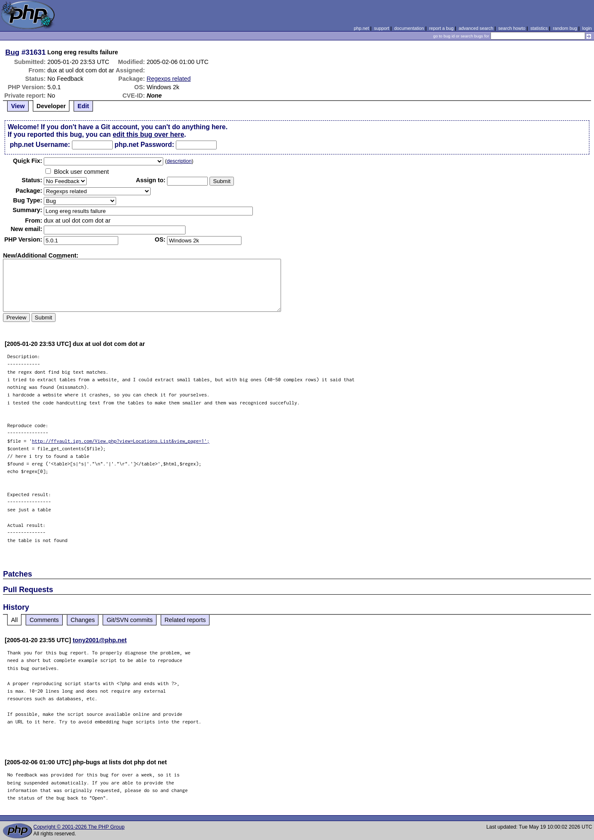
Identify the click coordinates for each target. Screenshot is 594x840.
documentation (409, 28)
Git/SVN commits (129, 620)
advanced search (476, 28)
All (14, 620)
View (18, 106)
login (587, 28)
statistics (539, 28)
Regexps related (169, 78)
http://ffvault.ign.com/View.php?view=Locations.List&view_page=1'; (121, 441)
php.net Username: (40, 144)
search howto (511, 28)
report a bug (441, 28)
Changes (83, 620)
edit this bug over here (148, 134)
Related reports (185, 620)
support (381, 28)
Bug (12, 52)
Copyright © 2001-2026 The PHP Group (79, 827)
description (179, 161)
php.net (361, 28)
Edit (83, 106)
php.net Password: (144, 144)
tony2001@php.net (100, 640)
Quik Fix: (27, 160)
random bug (565, 28)
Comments (44, 620)
